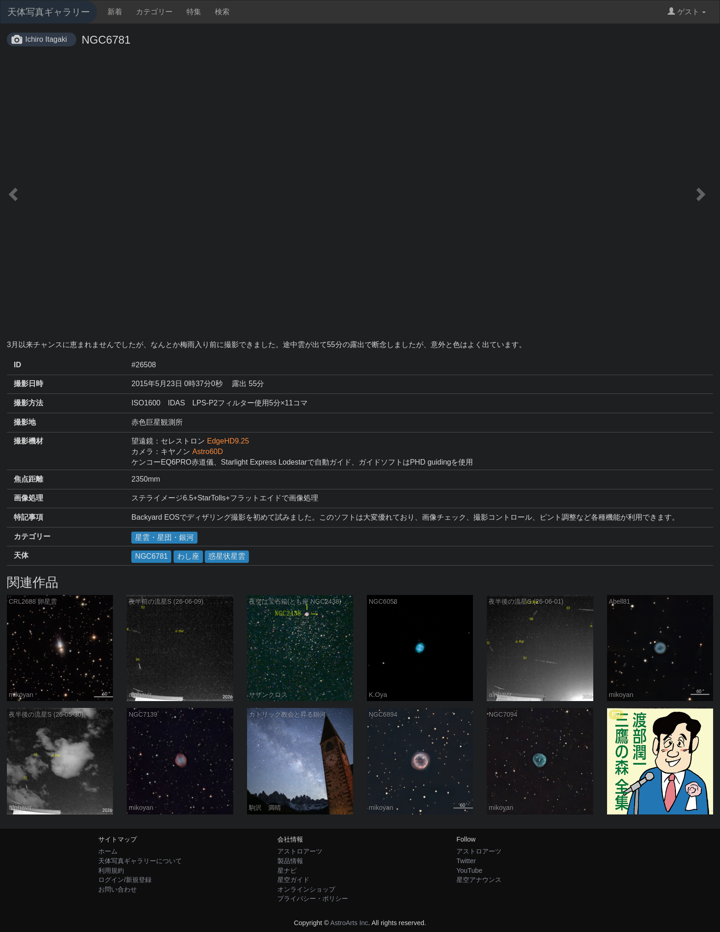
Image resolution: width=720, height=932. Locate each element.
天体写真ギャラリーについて (140, 861)
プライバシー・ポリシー (312, 898)
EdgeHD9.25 (228, 441)
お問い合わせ (117, 889)
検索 (222, 12)
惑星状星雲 (226, 556)
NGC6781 (151, 556)
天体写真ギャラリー (48, 12)
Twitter (466, 861)
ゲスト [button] (687, 12)
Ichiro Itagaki (46, 39)
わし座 (188, 556)
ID (17, 365)
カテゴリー (154, 12)
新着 (114, 12)
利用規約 (111, 870)
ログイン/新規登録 (125, 879)
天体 (21, 555)
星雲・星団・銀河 (164, 537)
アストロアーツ (299, 851)
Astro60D (207, 451)
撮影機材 (28, 441)
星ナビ (287, 870)
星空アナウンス (478, 879)
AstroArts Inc (349, 922)
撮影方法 (28, 403)
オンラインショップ (306, 889)
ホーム (108, 851)
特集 (193, 12)
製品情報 (290, 861)
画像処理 (28, 498)
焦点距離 (28, 479)
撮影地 (25, 422)
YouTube (469, 870)
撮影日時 (28, 383)
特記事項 (28, 517)
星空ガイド (293, 879)
